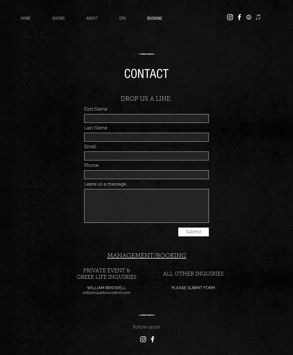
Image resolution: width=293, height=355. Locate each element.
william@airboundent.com (107, 292)
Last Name (95, 128)
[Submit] (193, 232)
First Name (95, 109)
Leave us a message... (106, 184)
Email (90, 147)
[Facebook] (239, 17)
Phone (91, 165)
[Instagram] (230, 17)
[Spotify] (249, 17)
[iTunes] (258, 17)
